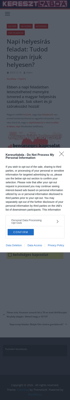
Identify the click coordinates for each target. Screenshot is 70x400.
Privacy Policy (56, 245)
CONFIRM (20, 231)
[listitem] (35, 221)
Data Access (34, 245)
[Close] (62, 155)
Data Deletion (14, 245)
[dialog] (35, 200)
